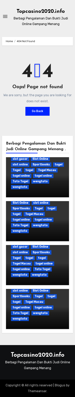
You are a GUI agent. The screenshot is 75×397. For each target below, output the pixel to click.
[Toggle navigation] (5, 16)
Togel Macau (47, 170)
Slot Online (40, 159)
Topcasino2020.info (41, 11)
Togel (17, 170)
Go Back (37, 111)
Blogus (60, 385)
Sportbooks (41, 164)
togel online (21, 175)
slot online (20, 164)
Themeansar (37, 391)
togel (58, 164)
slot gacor (20, 159)
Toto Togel (20, 181)
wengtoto (40, 181)
